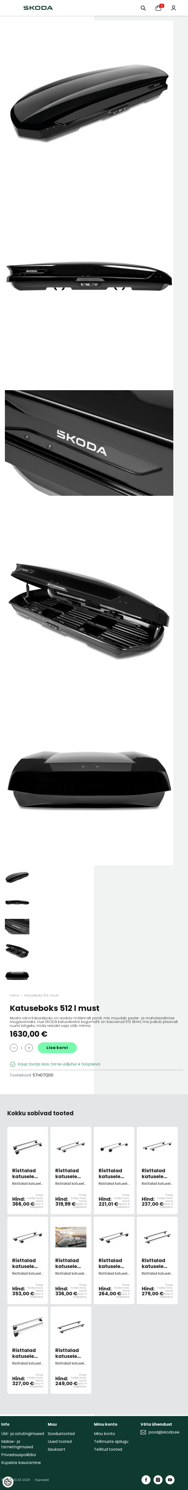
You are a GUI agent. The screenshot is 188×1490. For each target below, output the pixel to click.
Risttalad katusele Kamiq (110, 1263)
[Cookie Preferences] (7, 1482)
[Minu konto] (173, 7)
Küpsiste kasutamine (21, 1462)
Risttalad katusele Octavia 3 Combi (154, 1263)
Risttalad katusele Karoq (67, 1263)
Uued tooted (60, 1441)
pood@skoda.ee (163, 1432)
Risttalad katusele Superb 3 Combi (67, 1173)
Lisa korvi (57, 1047)
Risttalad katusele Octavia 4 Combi (24, 1353)
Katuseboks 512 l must (41, 995)
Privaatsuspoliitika (18, 1455)
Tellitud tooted (108, 1449)
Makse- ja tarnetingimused (17, 1444)
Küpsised (42, 1480)
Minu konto (104, 1433)
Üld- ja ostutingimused (22, 1433)
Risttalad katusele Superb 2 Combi (67, 1353)
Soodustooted (61, 1433)
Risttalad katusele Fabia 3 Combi (153, 1173)
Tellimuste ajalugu (111, 1441)
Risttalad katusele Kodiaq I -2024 (24, 1263)
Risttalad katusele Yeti (110, 1173)
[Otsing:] (143, 8)
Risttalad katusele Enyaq (24, 1173)
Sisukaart (56, 1449)
